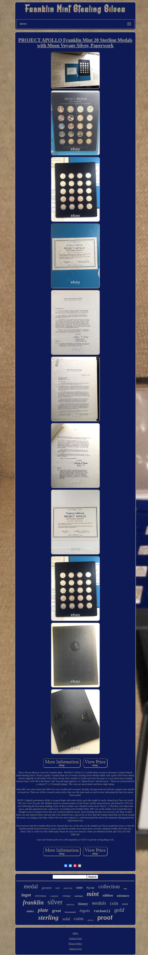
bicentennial (70, 912)
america (70, 904)
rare (58, 888)
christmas (40, 895)
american (68, 888)
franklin (33, 902)
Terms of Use (75, 948)
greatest (47, 887)
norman (79, 895)
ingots (85, 910)
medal (31, 886)
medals (99, 903)
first (91, 888)
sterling (48, 917)
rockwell (102, 911)
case (79, 887)
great (56, 910)
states (30, 911)
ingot (26, 895)
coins (79, 918)
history (83, 904)
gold (119, 910)
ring (125, 889)
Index (75, 933)
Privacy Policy (75, 943)
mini (125, 904)
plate (43, 910)
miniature (123, 895)
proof (105, 917)
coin (114, 903)
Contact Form (75, 938)
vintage (66, 895)
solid (66, 919)
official (90, 920)
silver (55, 902)
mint (93, 893)
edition (108, 895)
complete (54, 896)
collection (109, 886)
